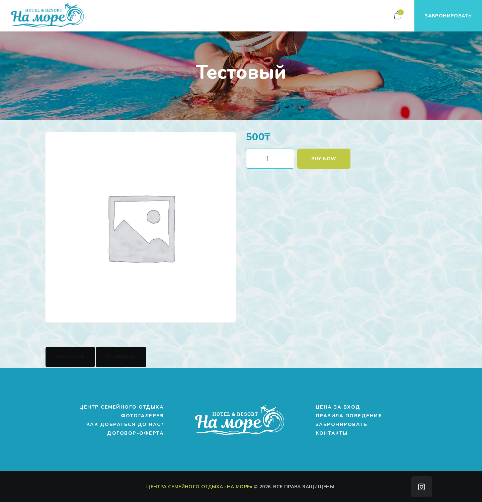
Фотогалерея (142, 416)
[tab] (70, 357)
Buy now (323, 159)
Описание (70, 356)
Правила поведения (349, 416)
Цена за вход (338, 407)
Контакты (332, 433)
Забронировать (342, 424)
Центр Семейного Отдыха (121, 407)
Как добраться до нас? (125, 424)
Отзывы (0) (121, 356)
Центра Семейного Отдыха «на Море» (199, 486)
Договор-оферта (135, 433)
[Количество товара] (270, 159)
